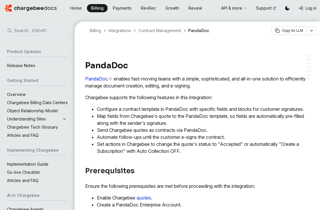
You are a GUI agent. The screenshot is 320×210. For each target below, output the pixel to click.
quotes (144, 198)
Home (76, 8)
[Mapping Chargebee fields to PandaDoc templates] (309, 74)
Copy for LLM (289, 30)
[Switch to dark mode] (287, 8)
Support (266, 8)
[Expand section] (64, 119)
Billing (97, 8)
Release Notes (21, 65)
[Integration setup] (309, 59)
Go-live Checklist (23, 172)
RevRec (148, 8)
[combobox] (46, 31)
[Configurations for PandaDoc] (309, 67)
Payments (122, 8)
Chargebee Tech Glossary (32, 127)
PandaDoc (98, 79)
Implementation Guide (27, 164)
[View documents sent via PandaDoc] (309, 78)
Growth (172, 8)
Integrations (120, 30)
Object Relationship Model (32, 110)
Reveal (195, 8)
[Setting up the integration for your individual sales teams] (309, 63)
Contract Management (160, 30)
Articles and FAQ (23, 135)
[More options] (311, 31)
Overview (16, 94)
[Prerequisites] (309, 55)
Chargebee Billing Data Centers (37, 102)
